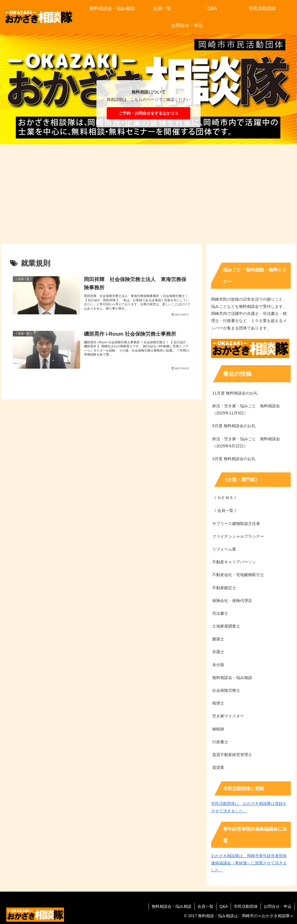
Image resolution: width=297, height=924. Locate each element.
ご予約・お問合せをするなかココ (148, 113)
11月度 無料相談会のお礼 (234, 393)
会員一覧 (205, 906)
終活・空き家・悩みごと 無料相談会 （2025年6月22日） (248, 442)
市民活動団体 (246, 906)
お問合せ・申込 (278, 906)
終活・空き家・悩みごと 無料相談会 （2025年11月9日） (248, 409)
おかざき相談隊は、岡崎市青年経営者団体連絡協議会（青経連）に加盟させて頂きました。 (249, 863)
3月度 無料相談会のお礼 (233, 458)
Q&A (223, 906)
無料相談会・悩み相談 (171, 906)
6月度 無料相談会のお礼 (233, 425)
